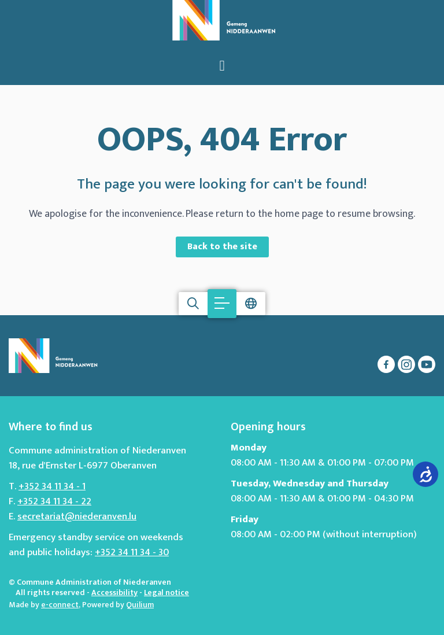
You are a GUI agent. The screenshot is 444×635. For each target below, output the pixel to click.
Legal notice (166, 592)
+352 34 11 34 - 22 (54, 501)
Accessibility (114, 592)
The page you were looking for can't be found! (222, 184)
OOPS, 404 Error (222, 140)
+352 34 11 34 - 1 (52, 486)
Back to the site (222, 246)
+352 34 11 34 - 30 (132, 552)
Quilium (140, 604)
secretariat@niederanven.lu (76, 516)
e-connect (60, 604)
